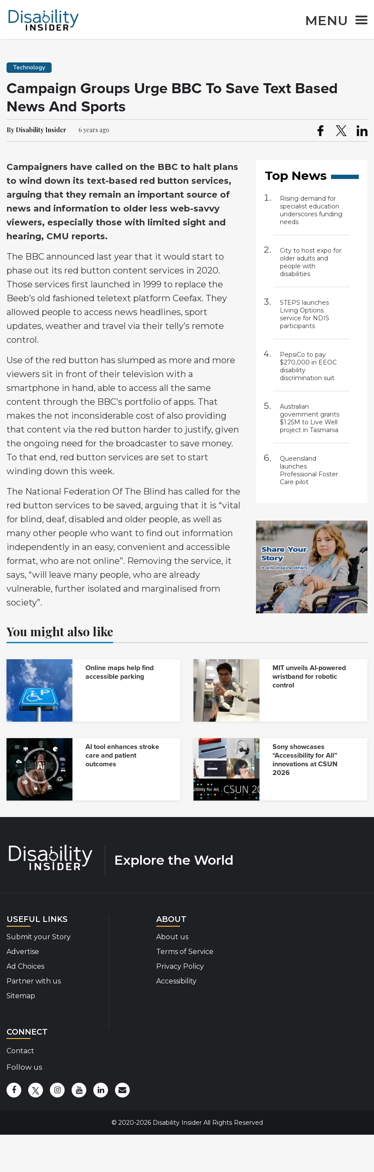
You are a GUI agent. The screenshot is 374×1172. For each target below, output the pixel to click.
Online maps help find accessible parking (119, 672)
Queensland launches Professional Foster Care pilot (309, 470)
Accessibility (176, 981)
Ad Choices (25, 966)
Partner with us (34, 981)
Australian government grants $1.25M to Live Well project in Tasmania (309, 418)
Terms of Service (184, 951)
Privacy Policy (180, 966)
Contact (20, 1051)
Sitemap (21, 996)
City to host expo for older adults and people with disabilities (310, 262)
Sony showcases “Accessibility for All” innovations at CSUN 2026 (305, 759)
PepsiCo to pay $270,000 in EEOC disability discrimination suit (308, 366)
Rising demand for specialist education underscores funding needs (311, 210)
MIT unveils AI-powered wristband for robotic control (309, 677)
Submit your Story (39, 937)
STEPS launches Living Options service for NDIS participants (304, 314)
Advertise (23, 951)
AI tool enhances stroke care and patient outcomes (122, 755)
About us (172, 937)
